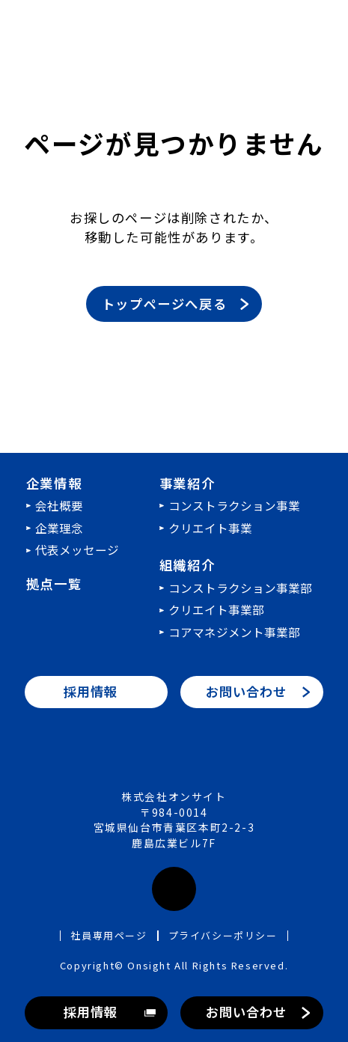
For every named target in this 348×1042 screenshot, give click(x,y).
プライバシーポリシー (223, 935)
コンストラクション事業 (234, 505)
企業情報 (54, 483)
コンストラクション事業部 (240, 587)
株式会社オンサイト (174, 757)
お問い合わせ (246, 1011)
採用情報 (90, 1011)
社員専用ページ (108, 935)
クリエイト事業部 (216, 609)
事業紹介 (187, 483)
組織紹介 (187, 564)
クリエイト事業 (210, 528)
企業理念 (59, 528)
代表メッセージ (77, 549)
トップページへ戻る (164, 303)
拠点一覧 (54, 583)
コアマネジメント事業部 (234, 632)
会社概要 (59, 505)
